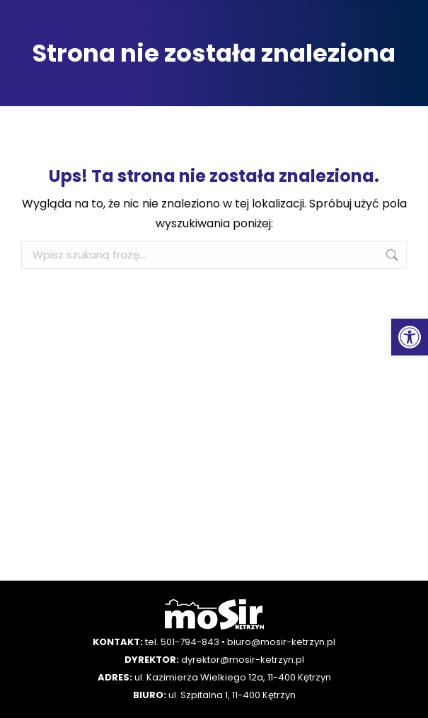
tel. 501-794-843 (182, 642)
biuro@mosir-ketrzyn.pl (281, 642)
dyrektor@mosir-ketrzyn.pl (242, 659)
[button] (409, 337)
